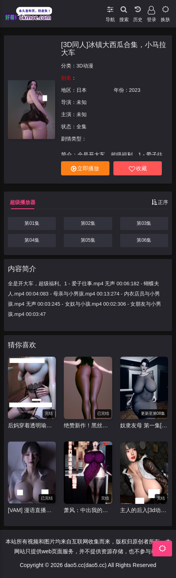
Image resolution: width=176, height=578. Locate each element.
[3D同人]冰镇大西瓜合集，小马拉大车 (113, 49)
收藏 (138, 168)
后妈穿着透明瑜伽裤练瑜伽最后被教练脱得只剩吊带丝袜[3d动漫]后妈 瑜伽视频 (32, 425)
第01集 (31, 223)
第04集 (31, 240)
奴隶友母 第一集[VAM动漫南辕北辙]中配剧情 (144, 425)
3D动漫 (84, 66)
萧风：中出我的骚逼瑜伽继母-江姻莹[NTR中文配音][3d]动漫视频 (88, 510)
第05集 (88, 240)
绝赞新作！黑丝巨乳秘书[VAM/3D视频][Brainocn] (88, 425)
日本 (81, 90)
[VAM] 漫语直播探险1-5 (32, 510)
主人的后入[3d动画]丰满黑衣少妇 (144, 510)
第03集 (144, 223)
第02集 (88, 223)
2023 (135, 90)
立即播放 (85, 168)
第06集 (144, 240)
